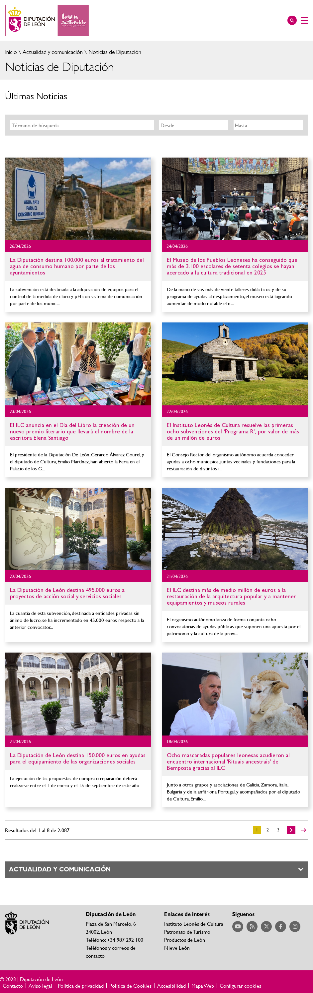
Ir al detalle (78, 199)
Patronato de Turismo (187, 931)
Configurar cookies (240, 985)
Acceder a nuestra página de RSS (252, 926)
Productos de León (184, 939)
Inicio (11, 52)
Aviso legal (40, 985)
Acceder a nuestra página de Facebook (280, 926)
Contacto (13, 985)
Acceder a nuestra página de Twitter (266, 926)
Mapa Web (202, 985)
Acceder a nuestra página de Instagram (294, 926)
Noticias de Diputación (114, 52)
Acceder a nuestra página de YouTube (237, 926)
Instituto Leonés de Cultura (193, 923)
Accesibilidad (171, 985)
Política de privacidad (81, 985)
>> (303, 830)
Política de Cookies (130, 985)
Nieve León (177, 947)
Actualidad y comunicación (52, 52)
